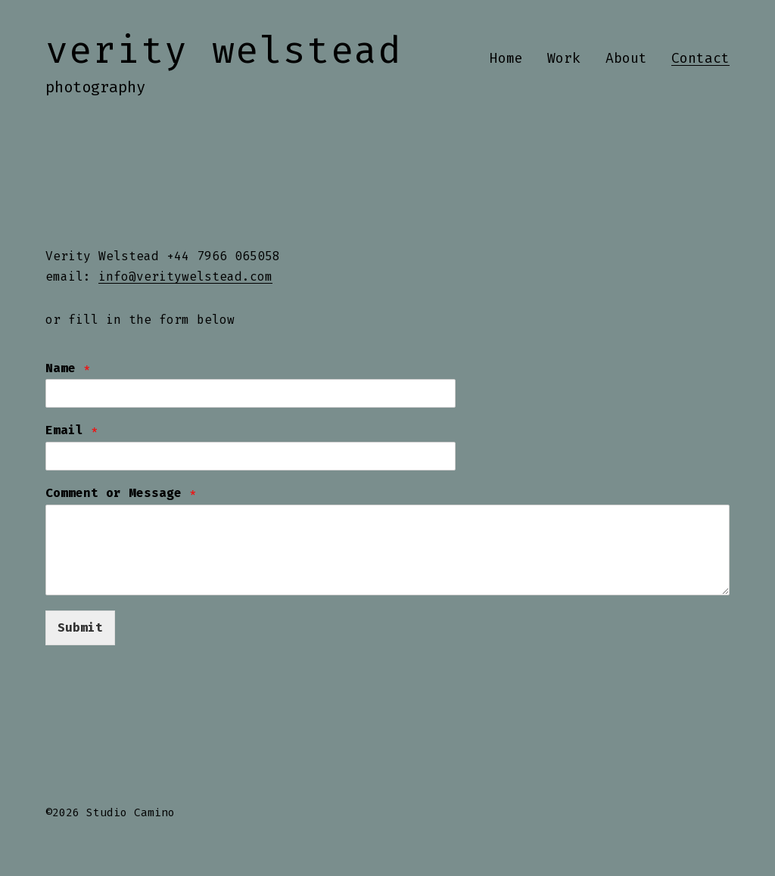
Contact (700, 58)
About (626, 58)
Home (506, 58)
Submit (80, 627)
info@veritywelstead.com (185, 276)
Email (71, 430)
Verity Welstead (223, 50)
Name (68, 368)
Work (563, 58)
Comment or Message (121, 493)
